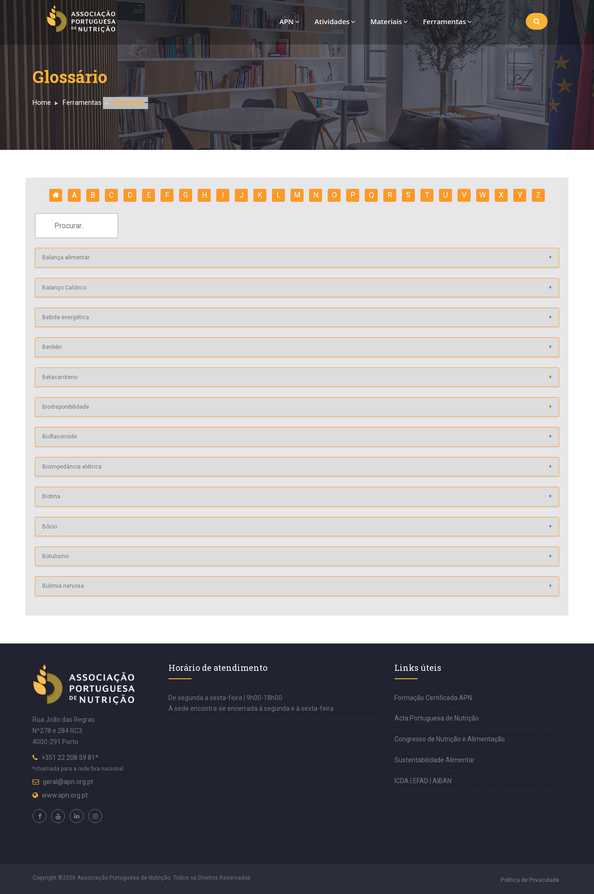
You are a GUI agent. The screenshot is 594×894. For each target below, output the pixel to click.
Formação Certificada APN (433, 697)
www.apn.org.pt (65, 795)
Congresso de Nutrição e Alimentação (449, 739)
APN (289, 21)
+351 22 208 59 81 (68, 757)
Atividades (335, 21)
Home (41, 102)
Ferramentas (447, 21)
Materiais (389, 21)
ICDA (402, 781)
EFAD (421, 781)
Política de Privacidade (530, 880)
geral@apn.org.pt (68, 781)
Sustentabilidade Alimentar (434, 760)
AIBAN (442, 781)
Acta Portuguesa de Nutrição (436, 718)
